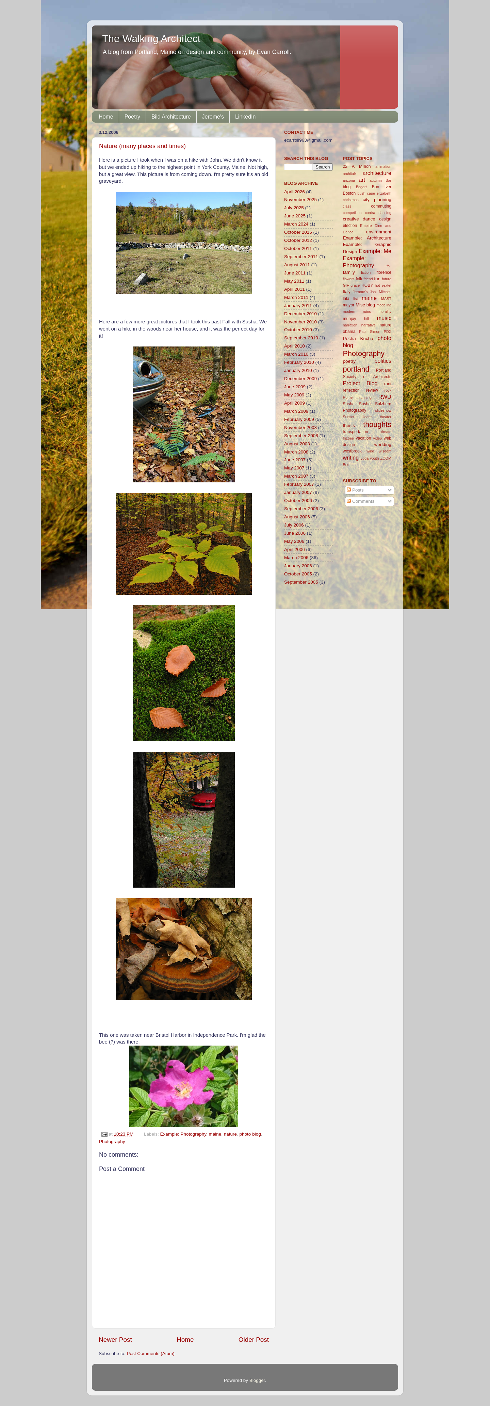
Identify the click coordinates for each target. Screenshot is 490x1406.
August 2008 (297, 443)
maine (215, 1134)
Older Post (254, 1339)
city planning (377, 199)
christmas (351, 200)
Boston (349, 193)
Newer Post (115, 1339)
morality (384, 311)
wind (370, 451)
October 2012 (298, 240)
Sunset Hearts (358, 417)
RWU (384, 397)
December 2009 (300, 378)
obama (349, 331)
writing (351, 458)
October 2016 (298, 232)
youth (374, 458)
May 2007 (294, 467)
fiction (366, 272)
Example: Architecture (367, 238)
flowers (349, 279)
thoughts (377, 424)
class (347, 206)
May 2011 (294, 281)
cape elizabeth (379, 193)
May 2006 (294, 541)
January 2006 (298, 565)
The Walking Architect (151, 38)
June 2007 (295, 459)
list (355, 299)
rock (388, 390)
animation (383, 166)
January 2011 (298, 305)
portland (356, 369)
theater (385, 417)
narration (350, 325)
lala (346, 298)
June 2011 (295, 272)
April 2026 (294, 191)
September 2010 (301, 337)
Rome (348, 397)
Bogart (361, 187)
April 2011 (294, 289)
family (349, 272)
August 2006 (297, 516)
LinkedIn (245, 117)
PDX (387, 332)
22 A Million (357, 166)
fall (389, 266)
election (350, 225)
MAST (386, 299)
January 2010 (298, 370)
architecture (376, 173)
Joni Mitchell (380, 292)
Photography (112, 1141)
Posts (355, 490)
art (362, 180)
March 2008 (296, 452)
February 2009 (299, 419)
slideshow (383, 410)
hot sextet (383, 285)
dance (369, 218)
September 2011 (301, 256)
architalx (350, 174)
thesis (349, 425)
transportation (355, 431)
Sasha (349, 404)
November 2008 (300, 427)
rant (387, 383)
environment (378, 231)
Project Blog (360, 383)
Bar (388, 180)
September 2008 (301, 435)
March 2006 (296, 557)
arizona (349, 180)
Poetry (132, 117)
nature (230, 1134)
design (385, 219)
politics (383, 361)
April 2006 (294, 549)
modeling (383, 305)
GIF (346, 285)
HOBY (367, 285)
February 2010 (299, 362)
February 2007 (299, 484)
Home (106, 117)
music (384, 318)
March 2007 (296, 476)
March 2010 (296, 354)
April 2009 (294, 403)
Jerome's (213, 117)
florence (384, 272)
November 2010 (300, 321)
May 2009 (294, 394)
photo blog (250, 1134)
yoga (365, 458)
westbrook (352, 451)
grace (355, 285)
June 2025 (295, 215)
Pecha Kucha (358, 338)
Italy (346, 291)
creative (351, 218)
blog (347, 186)
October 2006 (298, 500)
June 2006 (295, 533)
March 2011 (296, 297)
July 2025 (294, 207)
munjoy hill (356, 318)
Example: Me (375, 251)
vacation (363, 438)
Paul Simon (369, 332)
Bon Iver (381, 186)
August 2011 (297, 264)
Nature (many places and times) (142, 146)
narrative (368, 325)
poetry (349, 361)
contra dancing (378, 213)
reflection (351, 390)
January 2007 (298, 492)
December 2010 (300, 313)
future (386, 279)
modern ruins (357, 311)
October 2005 (298, 573)
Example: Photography (183, 1134)
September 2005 (301, 582)
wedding (382, 444)
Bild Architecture (171, 117)
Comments (360, 501)
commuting (381, 206)
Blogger (257, 1380)
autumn (376, 180)
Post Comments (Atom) (151, 1353)
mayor (349, 305)
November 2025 (300, 199)
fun (377, 278)
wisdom (385, 451)
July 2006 (294, 525)
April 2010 (294, 346)
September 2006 (301, 508)
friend (368, 279)
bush (361, 193)
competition (352, 213)
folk (359, 279)
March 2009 (296, 411)
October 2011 (298, 248)
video (377, 438)
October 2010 (298, 329)
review (372, 390)
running (365, 397)
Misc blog (365, 304)
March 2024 (296, 224)
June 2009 (295, 386)
